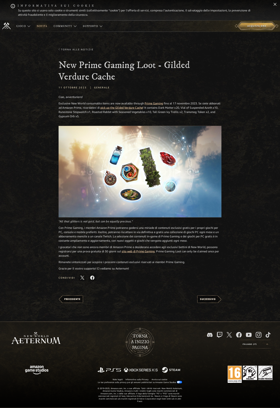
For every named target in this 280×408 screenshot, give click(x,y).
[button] (140, 171)
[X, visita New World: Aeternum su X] (229, 335)
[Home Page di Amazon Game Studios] (36, 370)
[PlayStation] (109, 370)
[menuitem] (23, 26)
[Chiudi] (275, 4)
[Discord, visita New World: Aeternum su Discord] (210, 335)
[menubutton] (255, 344)
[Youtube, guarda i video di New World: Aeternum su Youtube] (249, 335)
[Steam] (171, 370)
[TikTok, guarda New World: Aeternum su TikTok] (268, 335)
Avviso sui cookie (160, 379)
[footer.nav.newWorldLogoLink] (36, 338)
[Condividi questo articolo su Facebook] (92, 277)
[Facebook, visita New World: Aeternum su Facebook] (239, 335)
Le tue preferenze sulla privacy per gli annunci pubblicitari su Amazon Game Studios (140, 382)
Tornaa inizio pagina (140, 342)
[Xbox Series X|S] (140, 370)
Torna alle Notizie (77, 49)
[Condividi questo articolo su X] (82, 277)
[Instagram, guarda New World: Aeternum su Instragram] (258, 335)
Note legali (118, 379)
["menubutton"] (23, 26)
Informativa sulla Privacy (137, 379)
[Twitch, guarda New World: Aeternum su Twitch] (219, 335)
